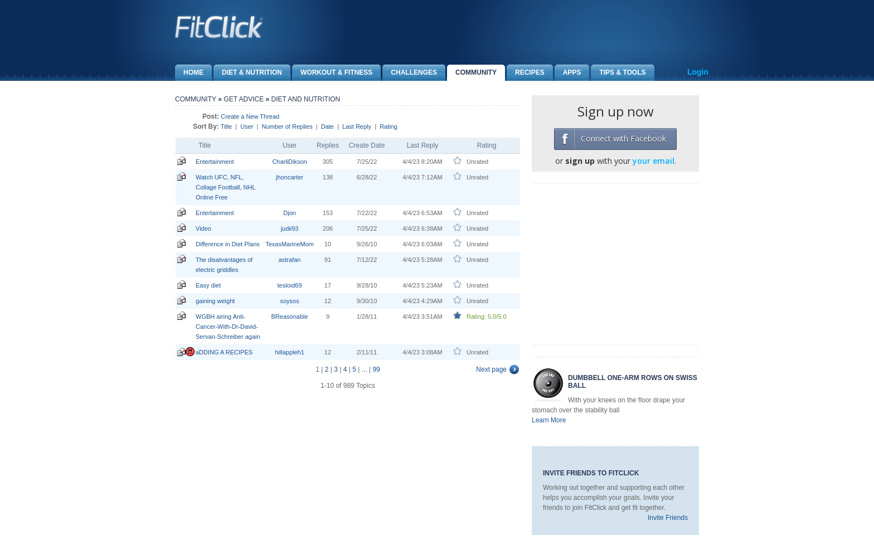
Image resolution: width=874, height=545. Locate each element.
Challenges (409, 73)
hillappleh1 (289, 352)
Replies (328, 145)
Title (226, 126)
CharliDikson (289, 161)
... (364, 369)
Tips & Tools (618, 73)
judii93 (290, 228)
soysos (289, 301)
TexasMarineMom (289, 244)
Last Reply (356, 126)
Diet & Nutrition (247, 73)
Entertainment (215, 161)
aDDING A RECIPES (224, 352)
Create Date (367, 145)
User (246, 126)
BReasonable (289, 316)
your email (653, 160)
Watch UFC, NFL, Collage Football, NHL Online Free (225, 187)
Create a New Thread (250, 116)
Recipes (526, 73)
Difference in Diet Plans (228, 244)
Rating (388, 126)
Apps (568, 73)
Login (697, 71)
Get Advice (244, 99)
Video (203, 228)
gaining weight (215, 301)
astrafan (290, 259)
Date (327, 126)
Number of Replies (287, 126)
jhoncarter (289, 177)
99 (376, 369)
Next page (491, 369)
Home (189, 73)
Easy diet (208, 285)
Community (472, 73)
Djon (289, 213)
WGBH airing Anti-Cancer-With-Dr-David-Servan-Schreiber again (228, 326)
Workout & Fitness (332, 73)
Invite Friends (668, 518)
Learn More (549, 420)
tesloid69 (290, 285)
